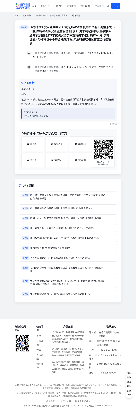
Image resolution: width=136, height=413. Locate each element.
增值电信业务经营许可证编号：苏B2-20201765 (68, 401)
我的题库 (85, 5)
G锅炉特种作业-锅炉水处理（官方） (51, 15)
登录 (115, 5)
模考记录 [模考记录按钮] (80, 160)
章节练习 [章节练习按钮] (33, 160)
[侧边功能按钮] (129, 383)
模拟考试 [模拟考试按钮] (56, 144)
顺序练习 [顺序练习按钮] (33, 144)
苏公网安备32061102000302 (98, 405)
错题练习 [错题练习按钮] (80, 144)
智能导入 (45, 5)
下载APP (58, 5)
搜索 (38, 349)
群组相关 (71, 5)
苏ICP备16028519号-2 (72, 405)
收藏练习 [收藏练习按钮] (56, 160)
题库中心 (27, 15)
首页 (34, 5)
